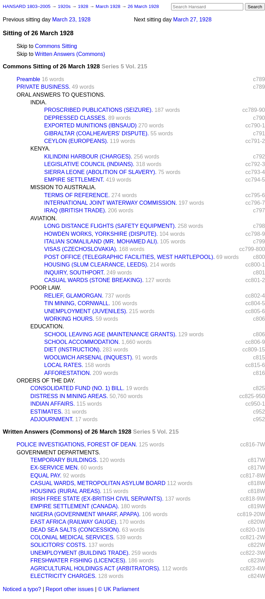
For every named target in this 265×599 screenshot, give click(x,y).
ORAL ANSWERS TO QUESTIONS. (61, 95)
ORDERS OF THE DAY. (46, 381)
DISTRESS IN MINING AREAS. (69, 396)
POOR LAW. (45, 288)
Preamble (28, 79)
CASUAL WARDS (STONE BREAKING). (94, 280)
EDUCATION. (47, 326)
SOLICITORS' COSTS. (58, 545)
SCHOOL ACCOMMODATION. (82, 342)
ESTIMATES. (46, 412)
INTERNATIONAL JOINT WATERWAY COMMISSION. (110, 203)
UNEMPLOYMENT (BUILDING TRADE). (80, 553)
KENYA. (40, 149)
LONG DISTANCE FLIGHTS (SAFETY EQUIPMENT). (110, 226)
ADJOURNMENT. (51, 419)
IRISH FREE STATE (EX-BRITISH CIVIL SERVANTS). (97, 499)
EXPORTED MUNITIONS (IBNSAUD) (90, 125)
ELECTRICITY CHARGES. (63, 576)
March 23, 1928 (71, 19)
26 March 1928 (143, 6)
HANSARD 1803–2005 (26, 6)
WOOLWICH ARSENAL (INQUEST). (89, 357)
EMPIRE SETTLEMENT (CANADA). (74, 506)
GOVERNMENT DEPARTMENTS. (58, 452)
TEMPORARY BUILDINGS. (64, 460)
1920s (65, 6)
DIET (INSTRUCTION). (72, 349)
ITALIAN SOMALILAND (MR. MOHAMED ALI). (101, 241)
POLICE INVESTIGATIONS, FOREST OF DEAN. (77, 444)
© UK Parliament (118, 589)
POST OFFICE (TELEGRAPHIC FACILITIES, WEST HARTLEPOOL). (129, 257)
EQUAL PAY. (45, 476)
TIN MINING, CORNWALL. (77, 303)
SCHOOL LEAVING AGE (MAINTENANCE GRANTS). (110, 334)
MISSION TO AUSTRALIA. (63, 187)
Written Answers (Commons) (70, 54)
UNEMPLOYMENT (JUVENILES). (86, 311)
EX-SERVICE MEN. (54, 468)
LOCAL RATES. (63, 365)
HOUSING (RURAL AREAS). (65, 491)
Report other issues (70, 589)
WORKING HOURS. (69, 319)
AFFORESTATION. (67, 373)
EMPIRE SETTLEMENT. (74, 180)
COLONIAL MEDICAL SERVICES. (72, 537)
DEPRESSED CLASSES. (75, 118)
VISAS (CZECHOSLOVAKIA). (80, 249)
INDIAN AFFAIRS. (52, 404)
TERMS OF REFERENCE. (77, 195)
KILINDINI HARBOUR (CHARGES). (88, 157)
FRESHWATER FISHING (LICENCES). (78, 560)
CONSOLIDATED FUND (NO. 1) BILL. (77, 388)
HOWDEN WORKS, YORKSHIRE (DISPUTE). (101, 234)
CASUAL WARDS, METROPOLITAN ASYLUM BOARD (97, 483)
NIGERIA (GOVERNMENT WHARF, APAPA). (85, 514)
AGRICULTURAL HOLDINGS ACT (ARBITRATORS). (95, 568)
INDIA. (38, 102)
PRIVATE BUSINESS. (43, 87)
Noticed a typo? (22, 589)
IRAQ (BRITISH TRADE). (75, 210)
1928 (84, 6)
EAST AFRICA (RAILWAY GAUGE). (74, 522)
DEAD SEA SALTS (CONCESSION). (75, 530)
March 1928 (109, 6)
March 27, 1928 (192, 19)
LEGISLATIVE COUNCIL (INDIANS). (89, 164)
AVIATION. (43, 218)
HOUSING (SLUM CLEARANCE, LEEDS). (96, 265)
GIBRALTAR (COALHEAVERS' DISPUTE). (96, 133)
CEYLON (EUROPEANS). (76, 141)
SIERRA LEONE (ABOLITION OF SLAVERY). (100, 172)
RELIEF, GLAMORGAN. (74, 296)
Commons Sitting (56, 46)
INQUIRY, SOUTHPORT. (74, 273)
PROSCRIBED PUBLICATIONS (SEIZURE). (98, 110)
